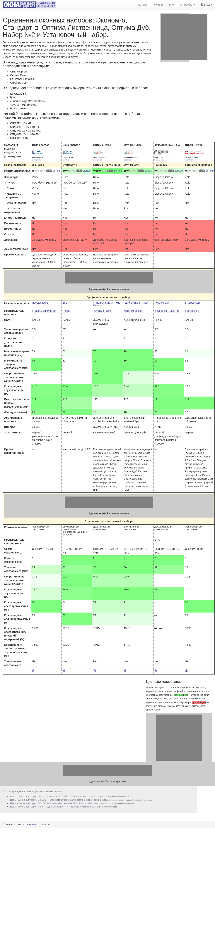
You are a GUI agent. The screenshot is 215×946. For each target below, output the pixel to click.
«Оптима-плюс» (102, 310)
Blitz (65, 302)
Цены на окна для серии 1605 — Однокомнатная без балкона (60, 796)
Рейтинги (158, 4)
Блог (172, 4)
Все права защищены (40, 824)
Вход (206, 4)
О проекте (187, 4)
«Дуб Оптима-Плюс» (136, 302)
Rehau (66, 310)
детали (57, 170)
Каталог (142, 4)
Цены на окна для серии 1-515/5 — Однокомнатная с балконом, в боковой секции (72, 799)
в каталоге (36, 160)
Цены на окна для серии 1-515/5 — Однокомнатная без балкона (63, 803)
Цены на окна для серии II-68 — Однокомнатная (54, 806)
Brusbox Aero (193, 302)
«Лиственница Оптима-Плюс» (107, 304)
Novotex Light (40, 302)
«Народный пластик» (44, 310)
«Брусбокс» (192, 310)
